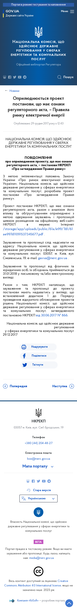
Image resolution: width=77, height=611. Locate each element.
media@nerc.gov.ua (41, 558)
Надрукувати (39, 346)
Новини (14, 91)
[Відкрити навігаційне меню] (72, 11)
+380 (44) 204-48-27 (38, 443)
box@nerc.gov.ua (38, 458)
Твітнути (37, 364)
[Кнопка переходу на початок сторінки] (69, 603)
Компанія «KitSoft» (28, 600)
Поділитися (39, 355)
